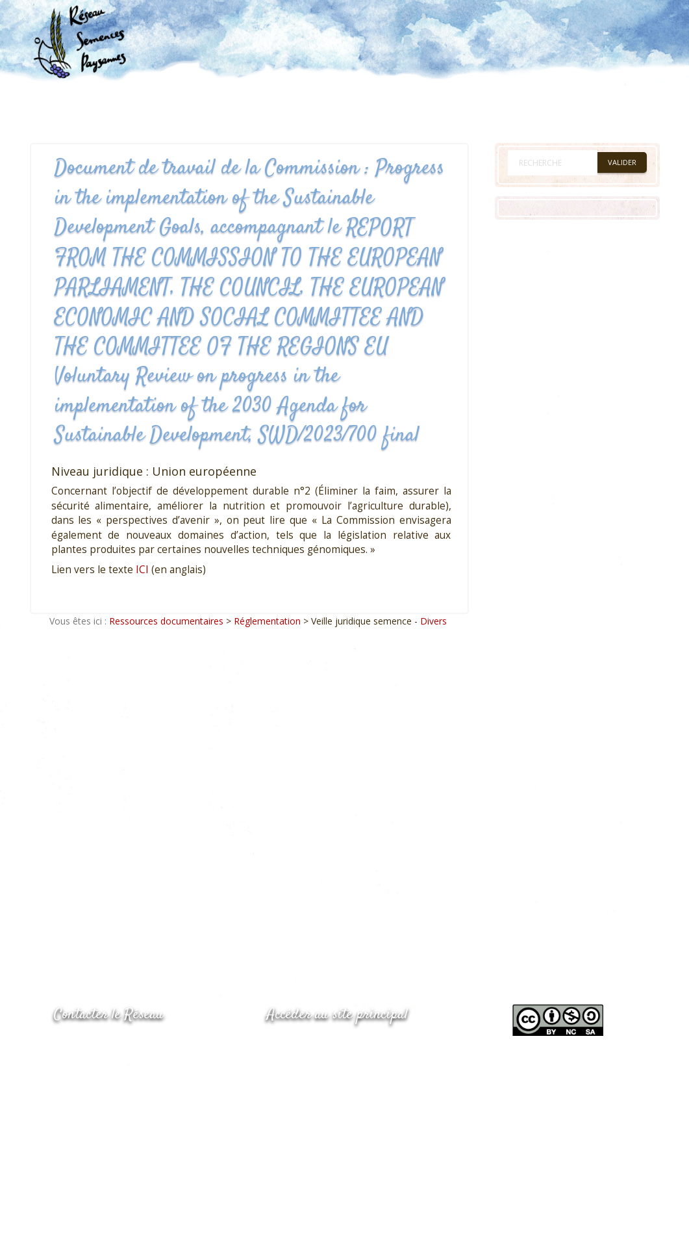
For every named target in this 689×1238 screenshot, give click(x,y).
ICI (142, 569)
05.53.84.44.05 (100, 1048)
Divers (433, 621)
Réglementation (267, 621)
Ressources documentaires (166, 621)
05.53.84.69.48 (100, 1073)
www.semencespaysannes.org (338, 1046)
